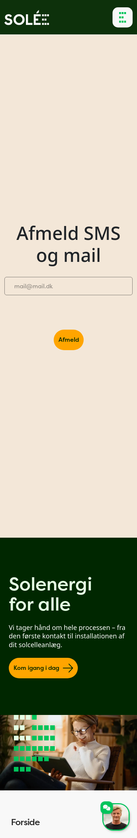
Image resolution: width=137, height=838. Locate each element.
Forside (68, 822)
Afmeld (68, 339)
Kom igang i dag (43, 668)
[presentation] (59, 315)
